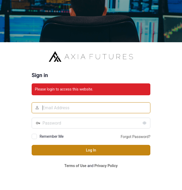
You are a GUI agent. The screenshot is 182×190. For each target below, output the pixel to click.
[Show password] (145, 123)
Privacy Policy (106, 166)
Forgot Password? (135, 137)
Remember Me (52, 136)
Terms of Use (75, 166)
